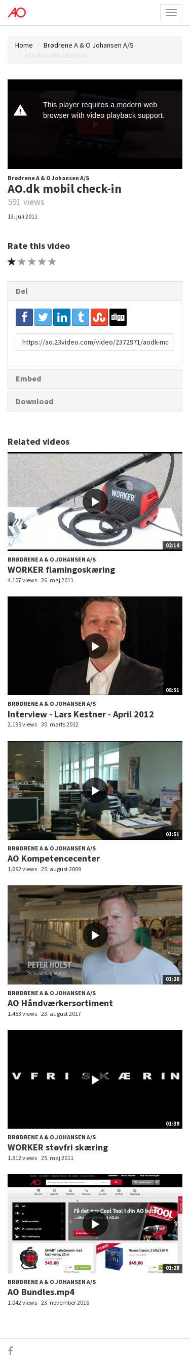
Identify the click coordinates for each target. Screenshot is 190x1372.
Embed (28, 378)
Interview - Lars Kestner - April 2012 (81, 714)
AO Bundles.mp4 (41, 1292)
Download (34, 401)
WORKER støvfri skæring (58, 1147)
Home (24, 45)
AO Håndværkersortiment (60, 1003)
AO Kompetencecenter (54, 858)
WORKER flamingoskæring (61, 569)
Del (22, 291)
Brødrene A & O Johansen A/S (89, 45)
